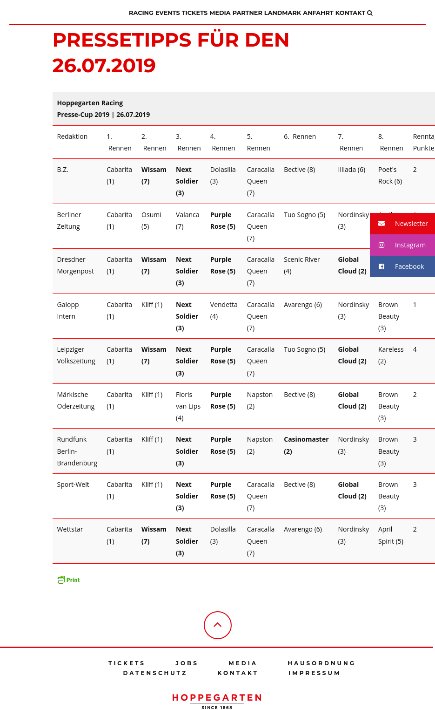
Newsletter (399, 223)
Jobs (186, 663)
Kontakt (350, 12)
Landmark (282, 12)
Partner (247, 12)
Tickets (194, 12)
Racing (141, 12)
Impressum (314, 672)
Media (219, 12)
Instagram (398, 245)
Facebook (397, 266)
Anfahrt (318, 12)
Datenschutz (155, 672)
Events (167, 12)
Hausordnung (322, 663)
